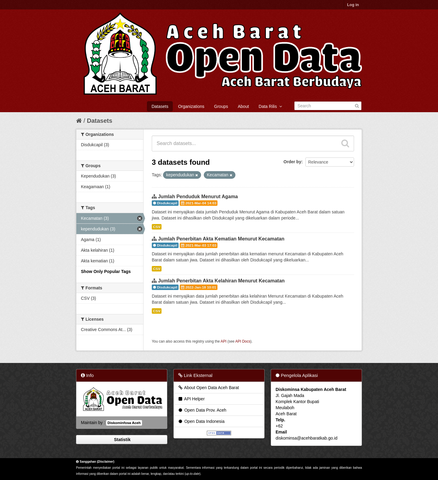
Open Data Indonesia (201, 421)
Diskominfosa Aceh (124, 423)
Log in (353, 4)
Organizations (191, 106)
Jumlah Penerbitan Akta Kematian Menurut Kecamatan (221, 238)
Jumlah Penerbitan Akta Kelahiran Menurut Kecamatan (221, 280)
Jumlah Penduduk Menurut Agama (198, 196)
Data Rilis (270, 106)
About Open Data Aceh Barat (208, 387)
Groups (221, 106)
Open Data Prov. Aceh (202, 410)
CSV (156, 227)
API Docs (243, 341)
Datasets (159, 106)
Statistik (121, 439)
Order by (292, 161)
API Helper (191, 398)
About (243, 106)
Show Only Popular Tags (106, 271)
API (223, 341)
